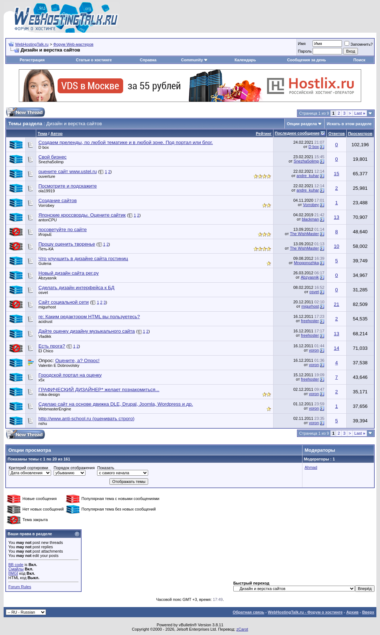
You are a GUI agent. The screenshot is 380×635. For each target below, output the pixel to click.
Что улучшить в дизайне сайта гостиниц (83, 258)
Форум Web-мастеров (73, 44)
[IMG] (13, 573)
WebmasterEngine (54, 409)
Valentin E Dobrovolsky (58, 365)
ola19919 (46, 191)
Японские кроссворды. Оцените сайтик (82, 215)
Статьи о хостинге (94, 60)
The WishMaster (304, 234)
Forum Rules (19, 587)
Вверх (368, 612)
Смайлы (16, 569)
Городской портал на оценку (70, 375)
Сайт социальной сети (63, 302)
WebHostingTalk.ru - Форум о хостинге (305, 612)
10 (336, 246)
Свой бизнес (52, 157)
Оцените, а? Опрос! (77, 360)
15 (336, 173)
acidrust (45, 321)
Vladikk (44, 336)
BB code (16, 564)
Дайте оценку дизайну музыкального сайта (86, 331)
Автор (56, 133)
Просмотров (360, 133)
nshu (42, 423)
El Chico (45, 351)
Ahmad (311, 467)
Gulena (44, 263)
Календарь (245, 60)
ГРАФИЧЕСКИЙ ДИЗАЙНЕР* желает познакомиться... (98, 389)
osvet (43, 292)
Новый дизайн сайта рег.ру (68, 273)
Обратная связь (248, 612)
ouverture (46, 176)
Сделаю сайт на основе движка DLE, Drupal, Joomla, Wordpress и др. (115, 404)
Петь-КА (46, 249)
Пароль (305, 51)
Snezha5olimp (51, 162)
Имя (301, 43)
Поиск (360, 60)
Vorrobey (46, 205)
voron (314, 350)
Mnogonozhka (306, 263)
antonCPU (47, 220)
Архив (352, 612)
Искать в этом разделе (349, 124)
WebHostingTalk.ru (32, 44)
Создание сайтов (57, 200)
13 (336, 217)
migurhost (47, 307)
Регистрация (32, 60)
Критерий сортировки (28, 468)
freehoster (310, 321)
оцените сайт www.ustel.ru (67, 171)
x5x (41, 380)
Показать (105, 468)
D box (43, 147)
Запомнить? (358, 44)
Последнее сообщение (297, 133)
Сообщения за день (306, 60)
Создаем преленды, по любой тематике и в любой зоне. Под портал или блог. (125, 142)
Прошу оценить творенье (66, 244)
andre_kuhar (308, 175)
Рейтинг (263, 133)
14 (336, 348)
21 (336, 304)
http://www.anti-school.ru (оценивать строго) (86, 418)
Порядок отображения (74, 468)
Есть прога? (51, 346)
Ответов (336, 133)
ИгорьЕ (45, 234)
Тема (42, 133)
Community (194, 60)
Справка (148, 60)
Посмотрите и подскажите (67, 186)
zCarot (242, 629)
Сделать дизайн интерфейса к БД (76, 287)
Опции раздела (302, 124)
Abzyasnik (47, 278)
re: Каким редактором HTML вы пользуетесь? (89, 316)
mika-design (49, 394)
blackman (310, 219)
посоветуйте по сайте (62, 229)
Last (359, 113)
